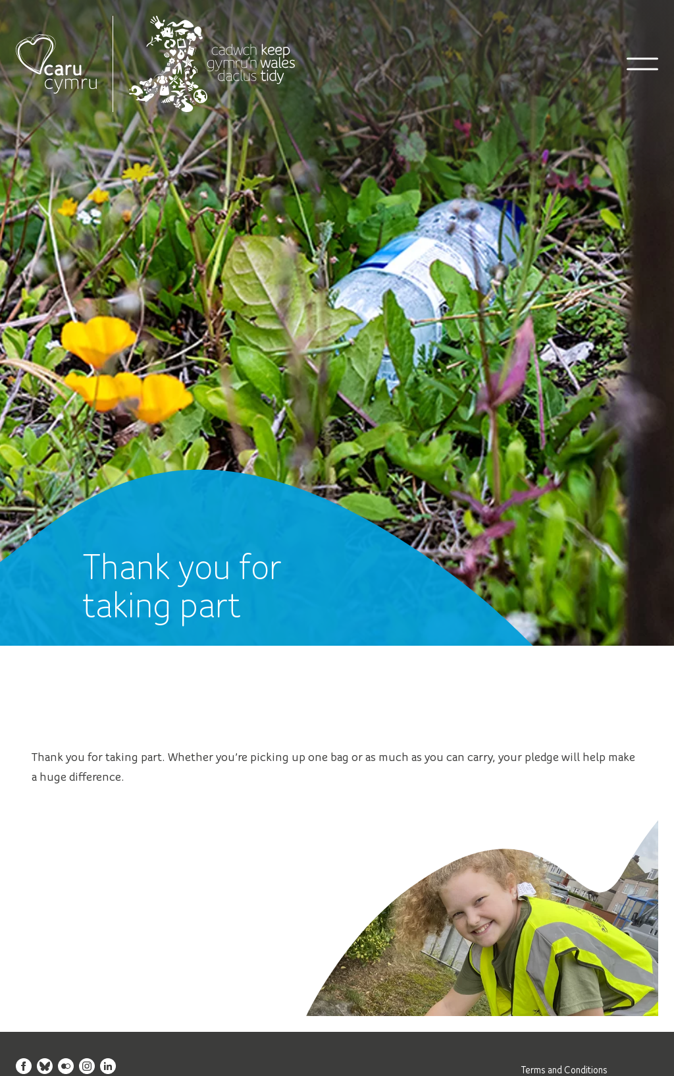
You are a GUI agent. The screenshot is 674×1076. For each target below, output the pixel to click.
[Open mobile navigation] (642, 64)
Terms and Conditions (564, 1069)
